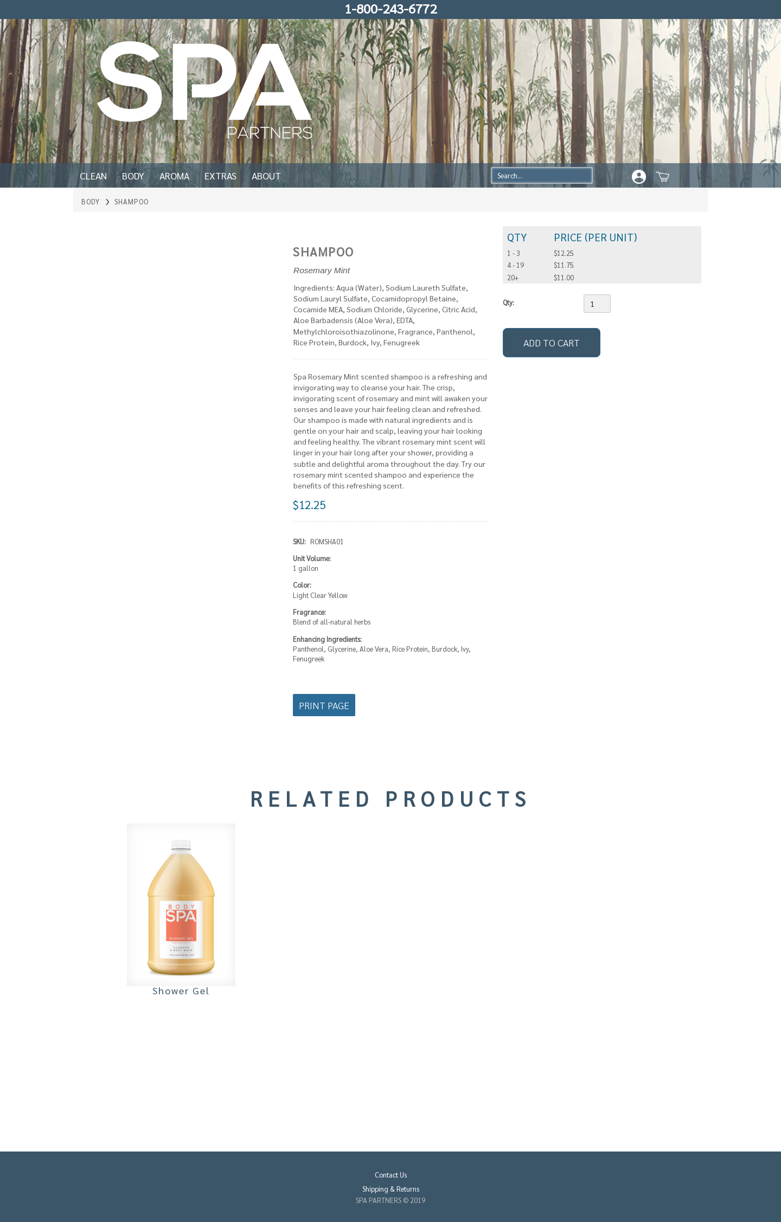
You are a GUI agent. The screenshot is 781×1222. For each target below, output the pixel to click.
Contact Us (391, 1174)
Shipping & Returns (390, 1188)
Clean (93, 175)
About (266, 175)
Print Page (324, 705)
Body (133, 175)
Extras (220, 175)
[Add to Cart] (551, 342)
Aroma (174, 175)
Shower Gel (181, 990)
